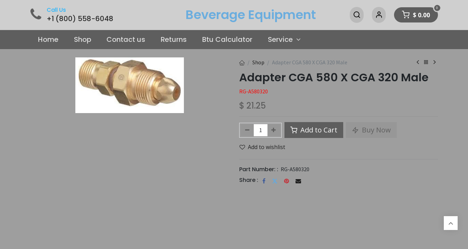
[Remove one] (247, 130)
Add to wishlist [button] (262, 147)
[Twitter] (275, 181)
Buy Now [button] (371, 130)
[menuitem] (48, 39)
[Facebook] (263, 181)
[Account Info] (379, 15)
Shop (258, 62)
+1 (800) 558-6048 (80, 19)
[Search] (357, 15)
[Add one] (274, 130)
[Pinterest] (286, 181)
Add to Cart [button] (313, 130)
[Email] (298, 181)
